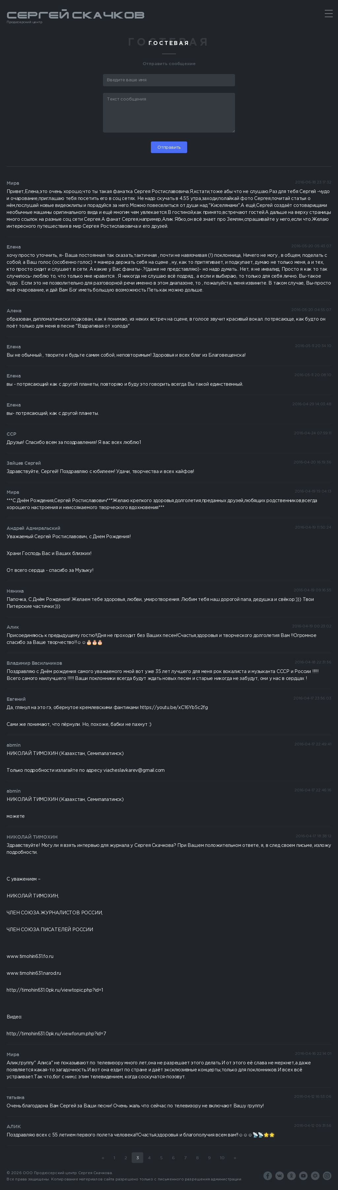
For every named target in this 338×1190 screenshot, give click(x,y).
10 (222, 1157)
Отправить (169, 147)
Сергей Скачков (169, 17)
